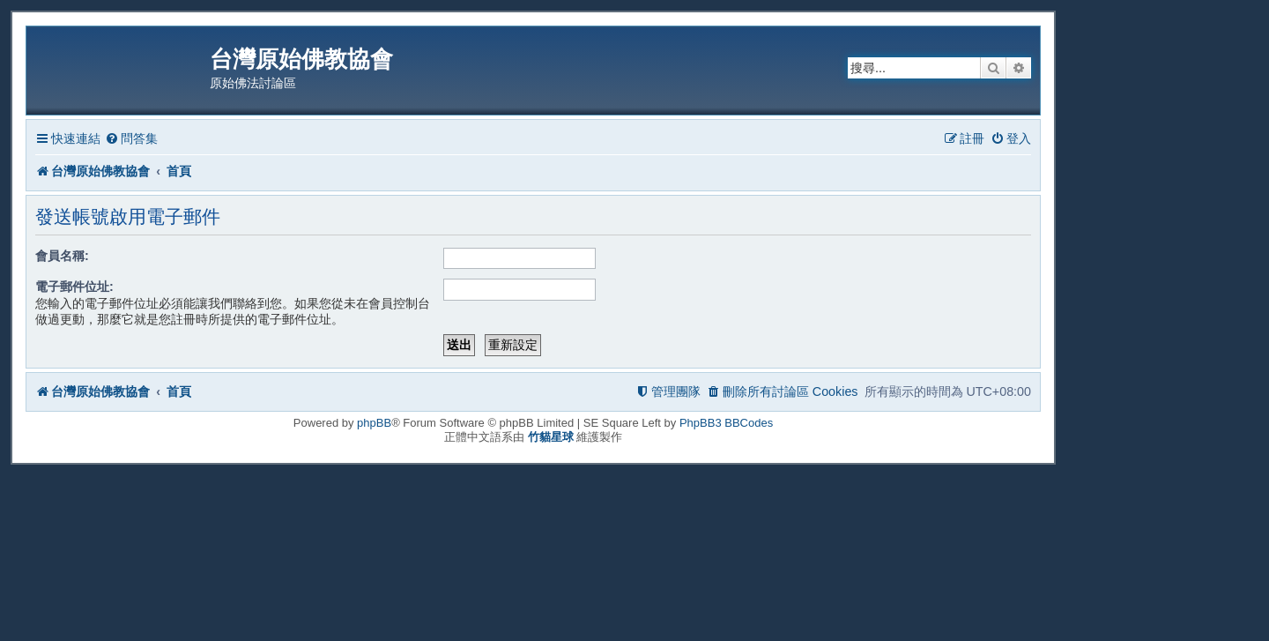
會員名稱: (62, 256)
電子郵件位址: (74, 287)
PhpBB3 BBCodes (726, 422)
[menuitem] (131, 139)
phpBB (374, 422)
